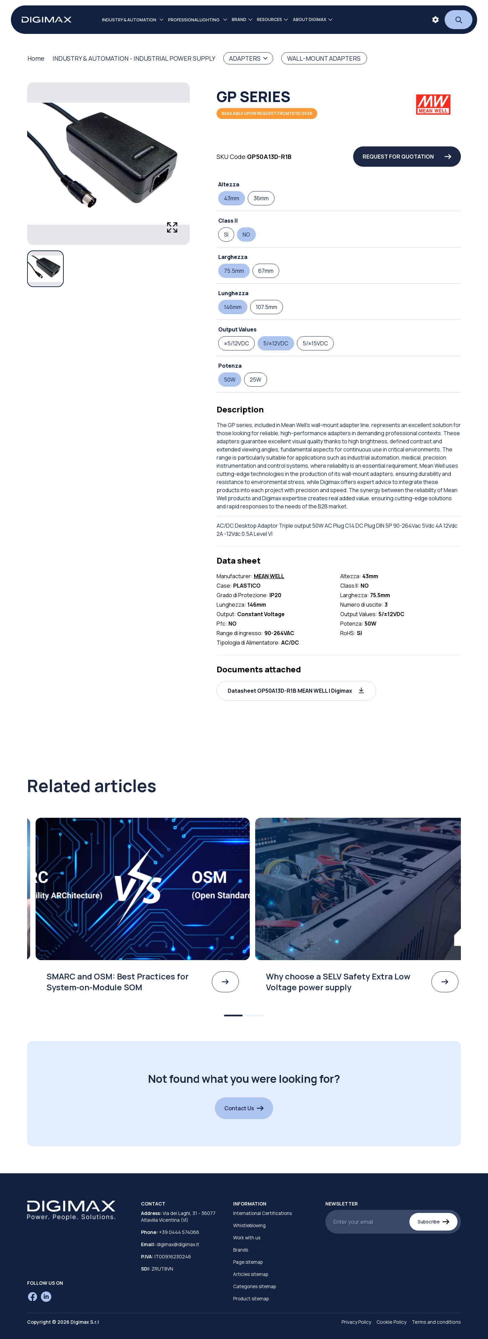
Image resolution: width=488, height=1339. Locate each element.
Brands (240, 1250)
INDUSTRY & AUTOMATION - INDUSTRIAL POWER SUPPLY (134, 58)
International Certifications (262, 1213)
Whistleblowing (249, 1225)
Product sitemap (251, 1299)
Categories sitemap (254, 1286)
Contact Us (244, 1108)
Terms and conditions (436, 1322)
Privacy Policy (356, 1322)
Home (35, 58)
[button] (296, 691)
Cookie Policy (391, 1322)
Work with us (246, 1238)
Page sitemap (248, 1262)
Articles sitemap (250, 1274)
